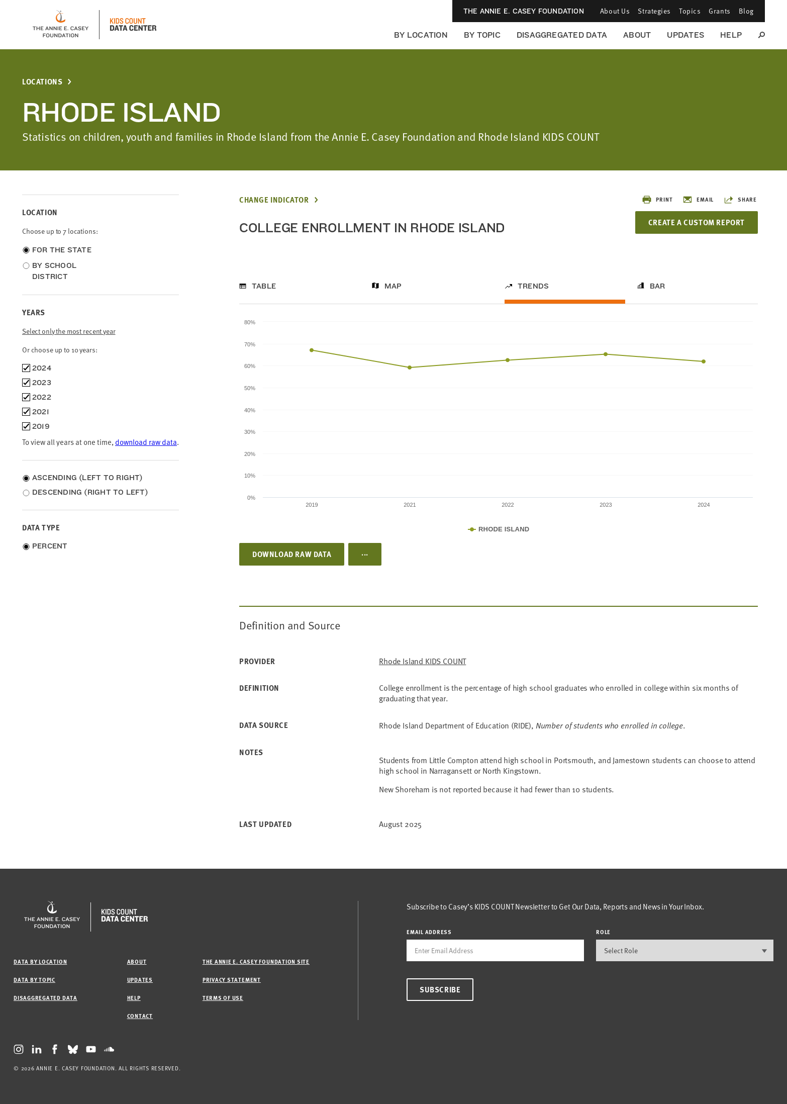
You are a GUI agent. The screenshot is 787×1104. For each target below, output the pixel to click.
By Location (421, 35)
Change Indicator (274, 200)
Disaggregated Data (562, 35)
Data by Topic (34, 979)
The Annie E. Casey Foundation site (256, 961)
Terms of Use (223, 997)
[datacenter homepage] (133, 25)
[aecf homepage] (60, 25)
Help (731, 35)
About (637, 35)
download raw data (146, 441)
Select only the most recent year (69, 331)
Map (393, 286)
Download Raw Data (291, 554)
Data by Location (40, 961)
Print (657, 200)
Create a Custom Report (696, 222)
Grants (719, 11)
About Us (615, 11)
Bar (657, 286)
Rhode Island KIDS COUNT (422, 661)
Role (603, 932)
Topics (690, 11)
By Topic (482, 35)
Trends (533, 286)
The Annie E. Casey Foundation (523, 11)
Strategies (654, 11)
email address (429, 932)
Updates (685, 35)
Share (740, 200)
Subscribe (440, 989)
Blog (746, 11)
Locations (42, 81)
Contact (140, 1016)
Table (264, 286)
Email (698, 200)
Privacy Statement (232, 979)
